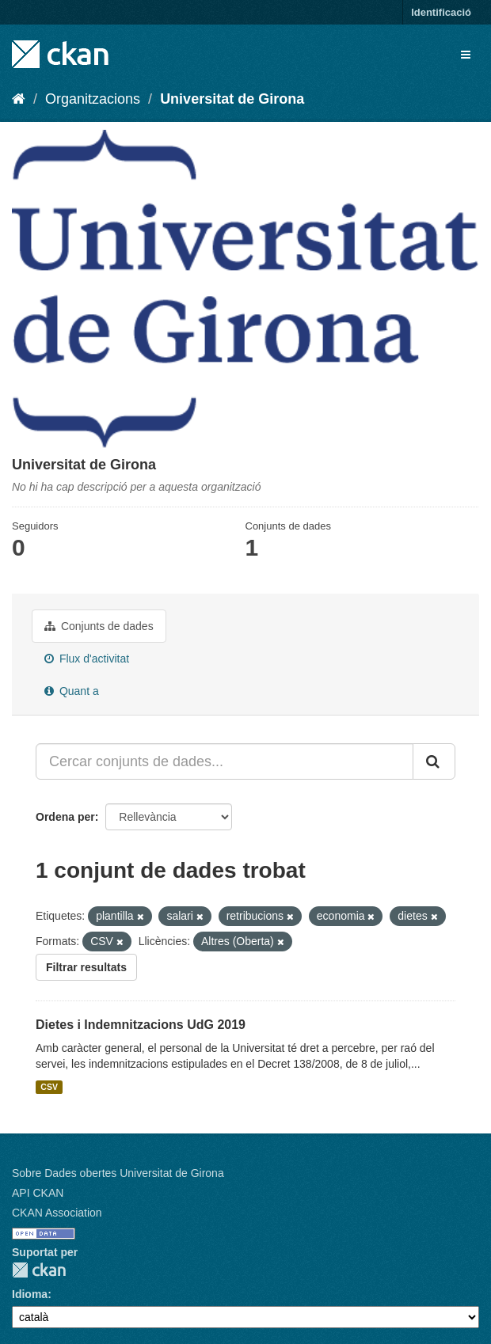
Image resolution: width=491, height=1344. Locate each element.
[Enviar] (434, 761)
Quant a (71, 691)
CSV (49, 1087)
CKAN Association (57, 1212)
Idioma (30, 1294)
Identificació (441, 12)
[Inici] (18, 99)
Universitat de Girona (232, 99)
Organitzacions (92, 99)
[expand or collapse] (465, 54)
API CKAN (37, 1192)
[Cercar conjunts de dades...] (224, 761)
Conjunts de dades (99, 626)
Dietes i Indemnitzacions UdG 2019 (141, 1024)
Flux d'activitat (86, 658)
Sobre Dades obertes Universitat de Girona (118, 1173)
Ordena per (65, 817)
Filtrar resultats (86, 967)
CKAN (39, 1270)
